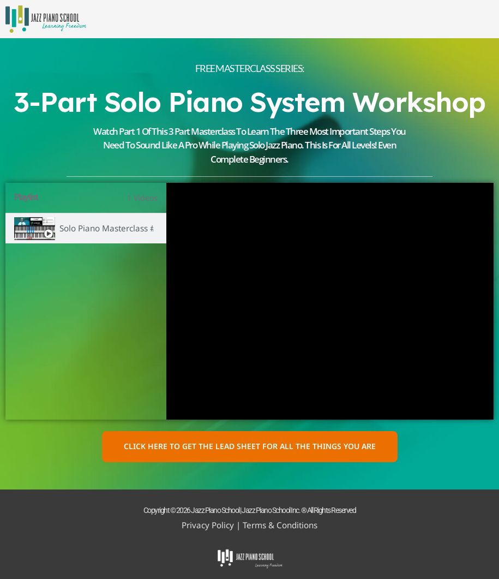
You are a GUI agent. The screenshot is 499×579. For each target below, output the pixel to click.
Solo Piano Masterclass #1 (106, 228)
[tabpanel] (330, 301)
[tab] (85, 228)
